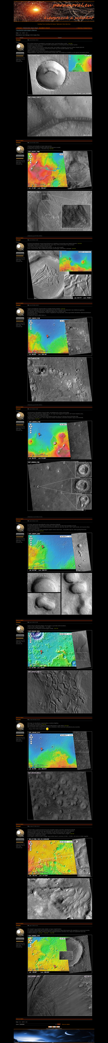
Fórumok (19, 28)
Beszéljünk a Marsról (44, 28)
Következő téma (86, 28)
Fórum (43, 24)
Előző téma (80, 28)
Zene (69, 24)
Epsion (54, 24)
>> (26, 33)
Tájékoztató (59, 24)
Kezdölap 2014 (49, 24)
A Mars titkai (65, 24)
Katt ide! (70, 43)
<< (20, 33)
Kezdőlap (40, 24)
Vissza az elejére (19, 140)
